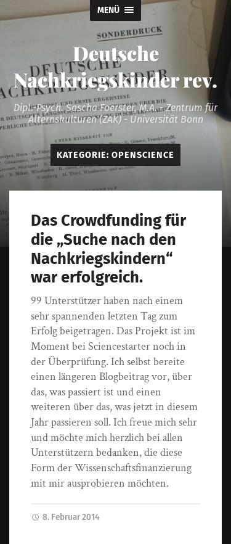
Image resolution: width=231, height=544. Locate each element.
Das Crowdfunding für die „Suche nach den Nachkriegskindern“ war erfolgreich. (108, 249)
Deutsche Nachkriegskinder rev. (115, 66)
